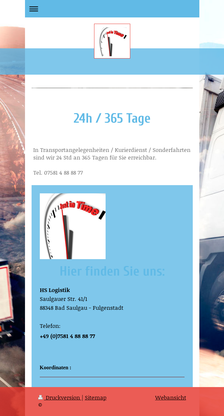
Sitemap (96, 397)
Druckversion (60, 397)
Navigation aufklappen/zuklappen (112, 9)
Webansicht (170, 397)
